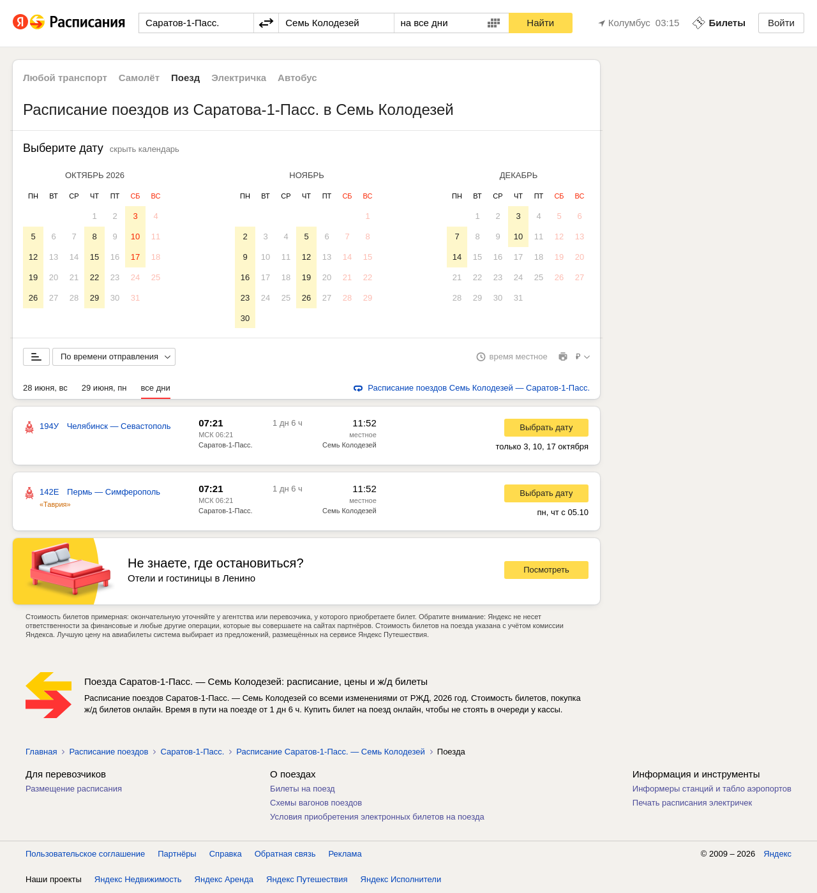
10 (135, 236)
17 (135, 257)
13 (53, 257)
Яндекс (777, 854)
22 (94, 277)
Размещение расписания (74, 789)
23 (114, 277)
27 (53, 298)
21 (74, 277)
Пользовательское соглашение (85, 854)
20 (53, 277)
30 (114, 298)
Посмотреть (546, 570)
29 (94, 298)
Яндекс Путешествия (307, 880)
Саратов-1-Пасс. (226, 445)
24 (135, 277)
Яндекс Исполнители (401, 880)
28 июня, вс (45, 388)
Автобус (297, 77)
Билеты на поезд (302, 789)
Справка (225, 854)
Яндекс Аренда (224, 880)
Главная (41, 752)
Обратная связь (285, 854)
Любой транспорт (65, 77)
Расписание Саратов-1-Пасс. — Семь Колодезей (330, 752)
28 (74, 298)
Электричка (238, 77)
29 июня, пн (104, 388)
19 (33, 277)
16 (114, 257)
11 (155, 236)
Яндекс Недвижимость (138, 880)
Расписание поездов (108, 752)
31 (135, 298)
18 (155, 257)
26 (33, 298)
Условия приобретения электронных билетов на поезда (377, 817)
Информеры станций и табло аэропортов (712, 789)
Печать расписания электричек (692, 803)
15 (94, 257)
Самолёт (139, 77)
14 (74, 257)
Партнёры (177, 854)
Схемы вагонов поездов (316, 803)
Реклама (345, 854)
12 (33, 257)
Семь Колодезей (349, 445)
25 (155, 277)
